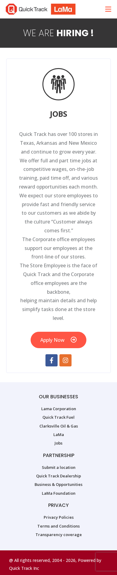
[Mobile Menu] (108, 9)
